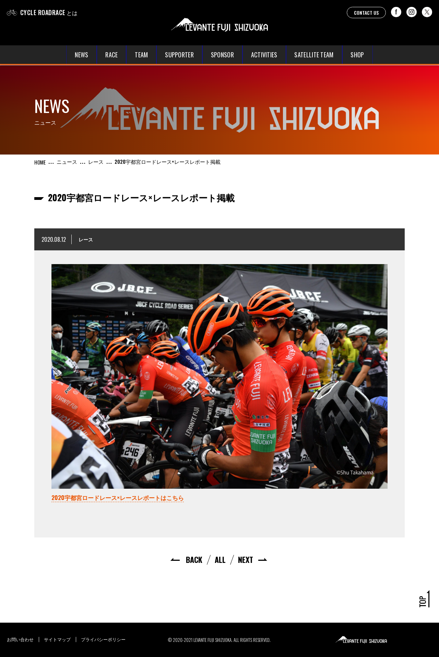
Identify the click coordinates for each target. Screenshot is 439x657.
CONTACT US (366, 12)
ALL (220, 559)
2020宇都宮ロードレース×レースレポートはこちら (117, 497)
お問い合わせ (20, 639)
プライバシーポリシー (103, 639)
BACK (194, 559)
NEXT (245, 559)
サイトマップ (57, 639)
